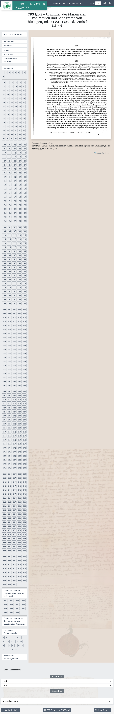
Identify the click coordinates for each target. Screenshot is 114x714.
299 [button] (24, 303)
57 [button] (24, 110)
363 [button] (19, 357)
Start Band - (13, 34)
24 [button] (12, 90)
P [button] (3, 645)
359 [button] (24, 353)
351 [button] (9, 349)
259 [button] (24, 271)
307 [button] (14, 313)
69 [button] (24, 118)
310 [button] (4, 317)
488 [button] (19, 460)
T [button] (15, 645)
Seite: (92, 3)
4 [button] (12, 72)
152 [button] (14, 185)
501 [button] (9, 474)
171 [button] (9, 201)
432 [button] (14, 416)
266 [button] (9, 279)
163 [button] (19, 193)
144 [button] (24, 177)
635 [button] (4, 584)
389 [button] (24, 377)
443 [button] (19, 424)
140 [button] (4, 177)
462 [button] (14, 440)
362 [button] (14, 357)
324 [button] (24, 325)
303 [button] (19, 309)
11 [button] (8, 82)
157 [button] (14, 189)
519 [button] (24, 486)
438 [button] (19, 420)
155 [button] (4, 189)
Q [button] (6, 645)
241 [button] (9, 259)
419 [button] (24, 404)
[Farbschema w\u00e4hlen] (110, 3)
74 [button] (20, 122)
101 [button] (9, 145)
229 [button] (24, 247)
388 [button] (19, 377)
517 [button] (14, 486)
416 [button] (9, 404)
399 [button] (24, 385)
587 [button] (14, 542)
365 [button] (4, 361)
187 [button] (14, 213)
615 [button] (4, 568)
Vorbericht (8, 54)
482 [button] (14, 456)
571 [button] (9, 530)
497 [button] (14, 468)
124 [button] (24, 161)
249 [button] (24, 263)
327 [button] (14, 329)
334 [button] (24, 333)
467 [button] (14, 444)
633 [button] (19, 580)
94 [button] (4, 138)
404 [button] (24, 392)
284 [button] (24, 291)
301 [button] (9, 309)
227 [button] (14, 247)
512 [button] (14, 482)
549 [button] (24, 510)
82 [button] (4, 130)
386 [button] (9, 377)
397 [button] (14, 385)
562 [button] (14, 522)
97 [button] (16, 138)
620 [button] (4, 572)
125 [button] (4, 165)
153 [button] (19, 185)
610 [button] (4, 564)
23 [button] (8, 90)
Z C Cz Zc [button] (13, 649)
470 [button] (4, 448)
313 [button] (19, 317)
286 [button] (9, 295)
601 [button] (9, 556)
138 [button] (19, 173)
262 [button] (14, 275)
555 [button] (4, 518)
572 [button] (14, 530)
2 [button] (6, 72)
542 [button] (14, 506)
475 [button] (4, 452)
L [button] (14, 641)
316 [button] (9, 321)
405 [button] (4, 396)
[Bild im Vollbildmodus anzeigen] (111, 33)
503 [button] (19, 474)
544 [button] (24, 506)
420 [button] (4, 408)
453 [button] (19, 432)
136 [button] (9, 173)
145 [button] (4, 181)
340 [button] (4, 341)
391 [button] (9, 381)
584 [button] (24, 538)
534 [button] (24, 498)
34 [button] (4, 98)
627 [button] (14, 576)
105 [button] (4, 149)
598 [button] (19, 550)
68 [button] (20, 118)
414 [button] (24, 400)
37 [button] (16, 98)
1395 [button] (17, 612)
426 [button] (9, 412)
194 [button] (24, 217)
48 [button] (12, 106)
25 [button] (16, 90)
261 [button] (9, 275)
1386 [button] (11, 604)
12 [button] (12, 82)
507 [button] (14, 478)
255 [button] (4, 271)
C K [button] (10, 637)
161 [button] (9, 193)
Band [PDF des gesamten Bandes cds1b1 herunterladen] (64, 710)
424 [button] (24, 408)
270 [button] (4, 283)
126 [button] (9, 165)
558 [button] (19, 518)
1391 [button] (17, 608)
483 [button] (19, 456)
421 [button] (9, 408)
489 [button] (24, 460)
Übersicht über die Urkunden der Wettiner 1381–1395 (14, 593)
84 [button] (12, 130)
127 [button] (14, 165)
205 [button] (4, 231)
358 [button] (19, 353)
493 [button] (19, 464)
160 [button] (4, 193)
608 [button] (19, 560)
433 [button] (19, 416)
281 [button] (9, 291)
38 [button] (20, 98)
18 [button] (12, 86)
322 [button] (14, 325)
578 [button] (19, 534)
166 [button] (9, 197)
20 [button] (20, 86)
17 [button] (8, 86)
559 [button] (24, 518)
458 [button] (19, 436)
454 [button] (24, 432)
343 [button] (19, 341)
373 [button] (19, 365)
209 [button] (24, 231)
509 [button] (24, 478)
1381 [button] (5, 600)
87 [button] (24, 130)
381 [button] (9, 373)
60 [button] (12, 114)
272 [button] (14, 283)
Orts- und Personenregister (11, 631)
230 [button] (4, 251)
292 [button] (14, 299)
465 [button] (4, 444)
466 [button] (9, 444)
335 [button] (4, 337)
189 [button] (24, 213)
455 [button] (4, 436)
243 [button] (19, 259)
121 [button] (9, 161)
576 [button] (9, 534)
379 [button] (24, 369)
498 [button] (19, 468)
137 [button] (14, 173)
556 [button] (9, 518)
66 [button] (12, 118)
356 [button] (9, 353)
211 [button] (9, 235)
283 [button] (19, 291)
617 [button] (14, 568)
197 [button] (14, 221)
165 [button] (4, 197)
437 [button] (14, 420)
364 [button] (24, 357)
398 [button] (19, 385)
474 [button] (24, 448)
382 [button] (14, 373)
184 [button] (24, 209)
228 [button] (19, 247)
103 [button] (19, 145)
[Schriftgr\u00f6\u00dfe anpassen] (104, 3)
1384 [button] (23, 600)
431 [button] (9, 416)
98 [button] (20, 138)
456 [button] (9, 436)
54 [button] (12, 110)
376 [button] (9, 369)
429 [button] (24, 412)
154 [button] (24, 185)
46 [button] (4, 106)
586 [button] (9, 542)
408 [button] (19, 396)
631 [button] (9, 580)
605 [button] (4, 560)
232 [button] (14, 251)
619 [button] (24, 568)
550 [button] (4, 514)
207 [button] (14, 231)
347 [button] (14, 345)
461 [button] (9, 440)
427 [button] (14, 412)
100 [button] (4, 145)
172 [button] (14, 201)
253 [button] (19, 267)
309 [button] (24, 313)
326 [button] (9, 329)
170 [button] (4, 201)
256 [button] (9, 271)
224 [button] (24, 243)
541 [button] (9, 506)
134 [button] (24, 169)
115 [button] (4, 157)
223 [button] (19, 243)
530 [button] (4, 498)
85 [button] (16, 130)
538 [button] (19, 502)
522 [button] (14, 490)
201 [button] (9, 227)
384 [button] (24, 373)
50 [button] (20, 106)
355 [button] (4, 353)
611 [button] (9, 564)
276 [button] (9, 287)
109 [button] (24, 149)
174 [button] (24, 201)
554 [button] (24, 514)
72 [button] (12, 122)
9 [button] (3, 76)
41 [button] (8, 102)
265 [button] (4, 279)
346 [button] (9, 345)
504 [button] (24, 474)
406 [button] (9, 396)
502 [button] (14, 474)
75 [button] (24, 122)
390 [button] (4, 381)
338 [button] (19, 337)
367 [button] (14, 361)
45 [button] (24, 102)
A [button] (3, 637)
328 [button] (19, 329)
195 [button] (4, 221)
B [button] (6, 637)
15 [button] (24, 82)
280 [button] (4, 291)
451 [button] (9, 432)
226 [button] (9, 247)
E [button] (17, 637)
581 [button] (9, 538)
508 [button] (19, 478)
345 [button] (4, 345)
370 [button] (4, 365)
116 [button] (9, 157)
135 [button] (4, 173)
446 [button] (9, 428)
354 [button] (24, 349)
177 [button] (14, 205)
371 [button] (9, 365)
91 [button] (16, 134)
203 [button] (19, 227)
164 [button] (24, 193)
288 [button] (19, 295)
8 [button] (24, 72)
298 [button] (19, 303)
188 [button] (19, 213)
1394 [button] (11, 612)
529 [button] (24, 494)
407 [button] (14, 396)
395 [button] (4, 385)
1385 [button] (5, 604)
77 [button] (8, 126)
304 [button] (24, 309)
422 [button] (14, 408)
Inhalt (6, 50)
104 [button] (24, 145)
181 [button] (9, 209)
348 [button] (19, 345)
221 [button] (9, 243)
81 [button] (24, 126)
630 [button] (4, 580)
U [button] (19, 645)
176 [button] (9, 205)
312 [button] (14, 317)
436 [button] (9, 420)
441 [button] (9, 424)
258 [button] (19, 271)
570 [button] (4, 530)
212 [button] (14, 235)
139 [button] (24, 173)
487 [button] (14, 460)
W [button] (3, 649)
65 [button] (8, 118)
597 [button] (14, 550)
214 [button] (24, 235)
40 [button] (4, 102)
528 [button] (19, 494)
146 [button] (9, 181)
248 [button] (19, 263)
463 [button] (19, 440)
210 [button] (4, 235)
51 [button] (24, 106)
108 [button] (19, 149)
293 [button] (19, 299)
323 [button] (19, 325)
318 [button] (19, 321)
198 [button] (19, 221)
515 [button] (4, 486)
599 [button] (24, 550)
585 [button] (4, 542)
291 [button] (9, 299)
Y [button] (6, 649)
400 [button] (4, 392)
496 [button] (9, 468)
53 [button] (8, 110)
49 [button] (16, 106)
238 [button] (19, 255)
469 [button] (24, 444)
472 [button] (14, 448)
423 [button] (19, 408)
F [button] (20, 637)
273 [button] (19, 283)
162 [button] (14, 193)
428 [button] (19, 412)
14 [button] (20, 82)
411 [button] (9, 400)
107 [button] (14, 149)
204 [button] (24, 227)
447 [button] (14, 428)
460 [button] (4, 440)
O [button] (24, 641)
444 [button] (24, 424)
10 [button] (4, 82)
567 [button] (14, 526)
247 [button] (14, 263)
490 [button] (4, 464)
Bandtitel (8, 46)
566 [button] (9, 526)
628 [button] (19, 576)
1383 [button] (17, 600)
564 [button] (24, 522)
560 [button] (4, 522)
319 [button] (24, 321)
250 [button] (4, 267)
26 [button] (20, 90)
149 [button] (24, 181)
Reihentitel (9, 41)
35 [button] (8, 98)
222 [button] (14, 243)
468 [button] (19, 444)
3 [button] (9, 72)
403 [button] (19, 392)
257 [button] (14, 271)
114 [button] (24, 153)
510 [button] (4, 482)
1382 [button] (11, 600)
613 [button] (19, 564)
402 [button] (14, 392)
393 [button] (19, 381)
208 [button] (19, 231)
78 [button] (12, 126)
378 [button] (19, 369)
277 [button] (14, 287)
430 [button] (4, 416)
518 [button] (19, 486)
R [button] (9, 645)
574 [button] (24, 530)
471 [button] (9, 448)
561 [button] (9, 522)
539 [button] (24, 502)
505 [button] (4, 478)
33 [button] (24, 94)
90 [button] (12, 134)
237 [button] (14, 255)
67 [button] (16, 118)
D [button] (14, 637)
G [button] (23, 637)
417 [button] (14, 404)
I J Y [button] (7, 641)
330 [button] (4, 333)
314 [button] (24, 317)
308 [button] (19, 313)
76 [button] (4, 126)
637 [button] (14, 584)
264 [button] (24, 275)
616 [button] (9, 568)
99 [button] (24, 138)
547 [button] (14, 510)
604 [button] (24, 556)
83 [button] (8, 130)
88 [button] (4, 134)
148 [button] (19, 181)
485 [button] (4, 460)
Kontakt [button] (76, 4)
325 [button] (4, 329)
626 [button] (9, 576)
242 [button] (14, 259)
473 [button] (19, 448)
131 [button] (9, 169)
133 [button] (19, 169)
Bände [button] (56, 4)
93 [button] (24, 134)
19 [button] (16, 86)
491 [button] (9, 464)
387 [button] (14, 377)
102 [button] (14, 145)
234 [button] (24, 251)
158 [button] (19, 189)
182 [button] (14, 209)
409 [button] (24, 396)
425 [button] (4, 412)
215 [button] (4, 239)
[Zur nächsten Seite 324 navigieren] (102, 710)
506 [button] (9, 478)
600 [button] (4, 556)
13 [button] (16, 82)
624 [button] (24, 572)
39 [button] (24, 98)
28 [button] (4, 94)
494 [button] (24, 464)
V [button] (22, 645)
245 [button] (4, 263)
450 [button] (4, 432)
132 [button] (14, 169)
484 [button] (24, 456)
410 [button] (4, 400)
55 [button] (16, 110)
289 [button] (24, 295)
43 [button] (16, 102)
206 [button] (9, 231)
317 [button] (14, 321)
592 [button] (14, 546)
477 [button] (14, 452)
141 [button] (9, 177)
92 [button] (20, 134)
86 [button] (20, 130)
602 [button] (14, 556)
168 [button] (19, 197)
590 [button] (4, 546)
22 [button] (4, 90)
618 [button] (19, 568)
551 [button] (9, 514)
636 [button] (9, 584)
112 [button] (14, 153)
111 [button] (9, 153)
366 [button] (9, 361)
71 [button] (8, 122)
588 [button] (19, 542)
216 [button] (9, 239)
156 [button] (9, 189)
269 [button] (24, 279)
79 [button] (16, 126)
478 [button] (19, 452)
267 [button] (14, 279)
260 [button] (4, 275)
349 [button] (24, 345)
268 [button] (19, 279)
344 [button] (24, 341)
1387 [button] (17, 604)
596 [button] (9, 550)
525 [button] (4, 494)
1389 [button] (5, 608)
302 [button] (14, 309)
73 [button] (16, 122)
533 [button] (19, 498)
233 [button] (19, 251)
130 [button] (4, 169)
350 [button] (4, 349)
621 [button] (9, 572)
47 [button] (8, 106)
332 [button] (14, 333)
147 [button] (14, 181)
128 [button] (19, 165)
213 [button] (19, 235)
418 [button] (19, 404)
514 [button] (24, 482)
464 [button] (24, 440)
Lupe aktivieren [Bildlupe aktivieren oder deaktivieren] (101, 152)
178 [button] (19, 205)
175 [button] (4, 205)
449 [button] (24, 428)
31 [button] (16, 94)
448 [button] (19, 428)
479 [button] (24, 452)
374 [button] (24, 365)
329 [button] (24, 329)
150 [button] (4, 185)
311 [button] (9, 317)
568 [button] (19, 526)
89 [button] (8, 134)
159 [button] (24, 189)
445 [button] (4, 428)
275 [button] (4, 287)
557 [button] (14, 518)
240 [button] (4, 259)
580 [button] (4, 538)
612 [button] (14, 564)
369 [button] (24, 361)
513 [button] (19, 482)
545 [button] (4, 510)
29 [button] (8, 94)
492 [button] (14, 464)
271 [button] (9, 283)
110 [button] (4, 153)
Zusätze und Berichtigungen (11, 657)
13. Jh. (5, 681)
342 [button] (14, 341)
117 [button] (14, 157)
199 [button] (24, 221)
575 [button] (4, 534)
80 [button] (20, 126)
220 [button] (4, 243)
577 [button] (14, 534)
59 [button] (8, 114)
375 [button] (4, 369)
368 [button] (19, 361)
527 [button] (14, 494)
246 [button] (9, 263)
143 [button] (19, 177)
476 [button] (9, 452)
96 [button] (12, 138)
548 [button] (19, 510)
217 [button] (14, 239)
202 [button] (14, 227)
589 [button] (24, 542)
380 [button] (4, 373)
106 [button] (9, 149)
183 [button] (19, 209)
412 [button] (14, 400)
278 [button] (19, 287)
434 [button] (24, 416)
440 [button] (4, 424)
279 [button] (24, 287)
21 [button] (24, 86)
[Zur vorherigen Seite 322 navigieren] (10, 710)
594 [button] (24, 546)
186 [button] (9, 213)
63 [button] (24, 114)
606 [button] (9, 560)
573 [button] (19, 530)
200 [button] (4, 227)
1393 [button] (5, 612)
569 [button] (24, 526)
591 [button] (9, 546)
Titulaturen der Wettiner (10, 60)
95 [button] (8, 138)
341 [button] (9, 341)
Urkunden (8, 68)
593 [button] (19, 546)
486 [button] (9, 460)
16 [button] (4, 86)
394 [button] (24, 381)
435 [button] (4, 420)
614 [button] (24, 564)
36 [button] (12, 98)
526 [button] (9, 494)
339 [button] (24, 337)
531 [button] (9, 498)
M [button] (17, 641)
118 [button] (19, 157)
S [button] (12, 645)
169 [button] (24, 197)
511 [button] (9, 482)
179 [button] (24, 205)
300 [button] (4, 309)
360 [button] (4, 357)
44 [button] (20, 102)
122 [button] (14, 161)
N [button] (21, 641)
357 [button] (14, 353)
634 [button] (24, 580)
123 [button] (19, 161)
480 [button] (4, 456)
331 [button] (9, 333)
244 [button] (24, 259)
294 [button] (24, 299)
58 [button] (4, 114)
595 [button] (4, 550)
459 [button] (24, 436)
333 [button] (19, 333)
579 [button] (24, 534)
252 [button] (14, 267)
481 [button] (9, 456)
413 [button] (19, 400)
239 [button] (24, 255)
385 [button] (4, 377)
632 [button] (14, 580)
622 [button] (14, 572)
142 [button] (14, 177)
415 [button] (4, 404)
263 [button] (19, 275)
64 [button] (4, 118)
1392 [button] (23, 608)
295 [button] (4, 303)
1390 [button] (11, 608)
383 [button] (19, 373)
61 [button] (16, 114)
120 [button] (4, 161)
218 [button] (19, 239)
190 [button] (4, 217)
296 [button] (9, 303)
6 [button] (18, 72)
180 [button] (4, 209)
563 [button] (19, 522)
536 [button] (9, 502)
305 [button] (4, 313)
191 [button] (9, 217)
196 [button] (9, 221)
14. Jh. (6, 685)
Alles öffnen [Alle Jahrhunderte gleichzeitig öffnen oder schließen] (57, 676)
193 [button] (19, 217)
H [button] (3, 641)
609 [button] (24, 560)
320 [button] (4, 325)
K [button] (11, 641)
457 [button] (14, 436)
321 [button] (9, 325)
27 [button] (24, 90)
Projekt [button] (65, 4)
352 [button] (14, 349)
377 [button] (14, 369)
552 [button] (14, 514)
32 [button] (20, 94)
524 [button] (24, 490)
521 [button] (9, 490)
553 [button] (19, 514)
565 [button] (4, 526)
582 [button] (14, 538)
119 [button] (24, 157)
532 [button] (14, 498)
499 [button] (24, 468)
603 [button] (19, 556)
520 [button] (4, 490)
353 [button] (19, 349)
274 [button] (24, 283)
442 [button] (14, 424)
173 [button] (19, 201)
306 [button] (9, 313)
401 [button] (9, 392)
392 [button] (14, 381)
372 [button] (14, 365)
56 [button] (20, 110)
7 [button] (21, 72)
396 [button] (9, 385)
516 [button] (9, 486)
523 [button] (19, 490)
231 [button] (9, 251)
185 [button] (4, 213)
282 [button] (14, 291)
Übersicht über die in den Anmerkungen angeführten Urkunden (14, 621)
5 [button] (15, 72)
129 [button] (24, 165)
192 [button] (14, 217)
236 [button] (9, 255)
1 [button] (3, 72)
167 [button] (14, 197)
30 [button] (12, 94)
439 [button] (24, 420)
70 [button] (4, 122)
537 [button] (14, 502)
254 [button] (24, 267)
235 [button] (4, 255)
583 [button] (19, 538)
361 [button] (9, 357)
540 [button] (4, 506)
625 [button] (4, 576)
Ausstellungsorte (10, 701)
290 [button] (4, 299)
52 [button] (4, 110)
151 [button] (9, 185)
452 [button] (14, 432)
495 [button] (4, 468)
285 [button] (4, 295)
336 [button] (9, 337)
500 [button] (4, 474)
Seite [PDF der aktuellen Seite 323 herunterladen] (49, 710)
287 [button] (14, 295)
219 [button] (24, 239)
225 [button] (4, 247)
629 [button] (24, 576)
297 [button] (14, 303)
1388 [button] (23, 604)
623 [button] (19, 572)
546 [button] (9, 510)
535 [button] (4, 502)
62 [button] (20, 114)
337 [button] (14, 337)
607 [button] (14, 560)
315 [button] (4, 321)
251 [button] (9, 267)
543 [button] (19, 506)
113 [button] (19, 153)
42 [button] (12, 102)
